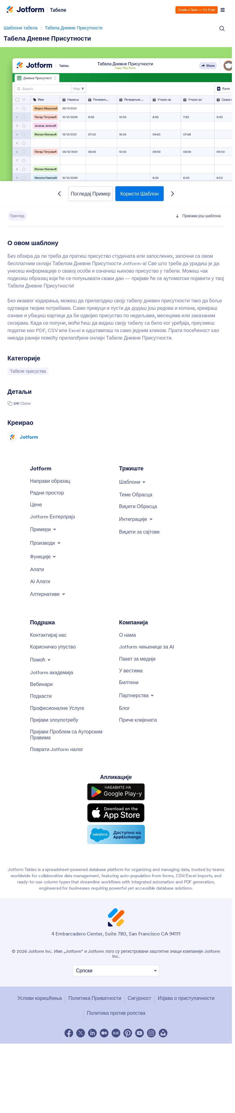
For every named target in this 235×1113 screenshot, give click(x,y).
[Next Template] (172, 193)
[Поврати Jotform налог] (56, 749)
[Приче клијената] (138, 720)
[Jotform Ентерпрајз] (52, 516)
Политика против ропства (116, 1013)
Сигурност (139, 998)
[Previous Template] (59, 193)
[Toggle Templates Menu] (132, 482)
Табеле (58, 10)
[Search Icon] (222, 28)
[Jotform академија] (51, 672)
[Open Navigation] (223, 10)
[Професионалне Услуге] (57, 708)
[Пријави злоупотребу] (54, 720)
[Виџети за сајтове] (139, 532)
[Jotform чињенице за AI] (146, 647)
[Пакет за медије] (137, 659)
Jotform (29, 437)
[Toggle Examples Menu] (43, 529)
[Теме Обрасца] (135, 494)
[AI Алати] (40, 581)
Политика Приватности (94, 998)
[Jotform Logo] (25, 10)
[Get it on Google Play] (116, 792)
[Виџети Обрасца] (138, 506)
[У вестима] (131, 670)
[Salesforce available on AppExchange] (116, 834)
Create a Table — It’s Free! (196, 10)
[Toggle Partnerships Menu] (137, 695)
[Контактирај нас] (48, 635)
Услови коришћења (39, 998)
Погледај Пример (90, 194)
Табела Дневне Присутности (74, 28)
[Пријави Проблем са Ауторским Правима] (71, 734)
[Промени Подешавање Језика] (116, 970)
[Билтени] (129, 682)
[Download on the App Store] (116, 812)
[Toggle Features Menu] (43, 556)
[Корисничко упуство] (53, 647)
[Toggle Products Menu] (45, 543)
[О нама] (127, 635)
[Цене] (36, 504)
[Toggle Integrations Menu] (136, 519)
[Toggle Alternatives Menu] (48, 594)
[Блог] (124, 708)
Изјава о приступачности (186, 998)
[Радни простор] (47, 493)
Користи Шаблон (139, 194)
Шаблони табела (21, 28)
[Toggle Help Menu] (40, 659)
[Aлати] (37, 569)
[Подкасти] (41, 696)
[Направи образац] (50, 481)
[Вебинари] (41, 684)
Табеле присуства (28, 371)
